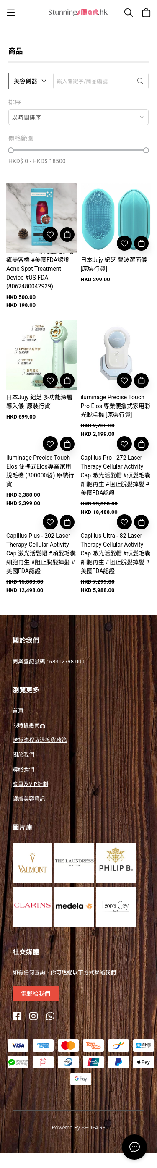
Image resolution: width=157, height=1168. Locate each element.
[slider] (11, 150)
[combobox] (78, 117)
